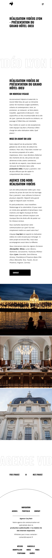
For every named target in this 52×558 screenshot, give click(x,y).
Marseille (31, 546)
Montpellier (17, 549)
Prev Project (14, 474)
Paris (37, 549)
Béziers (20, 546)
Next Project (38, 474)
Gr (10, 102)
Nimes (29, 549)
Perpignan (21, 553)
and (12, 102)
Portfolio (26, 511)
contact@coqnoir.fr (26, 537)
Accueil (15, 511)
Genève (32, 553)
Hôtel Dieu (18, 102)
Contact (37, 511)
